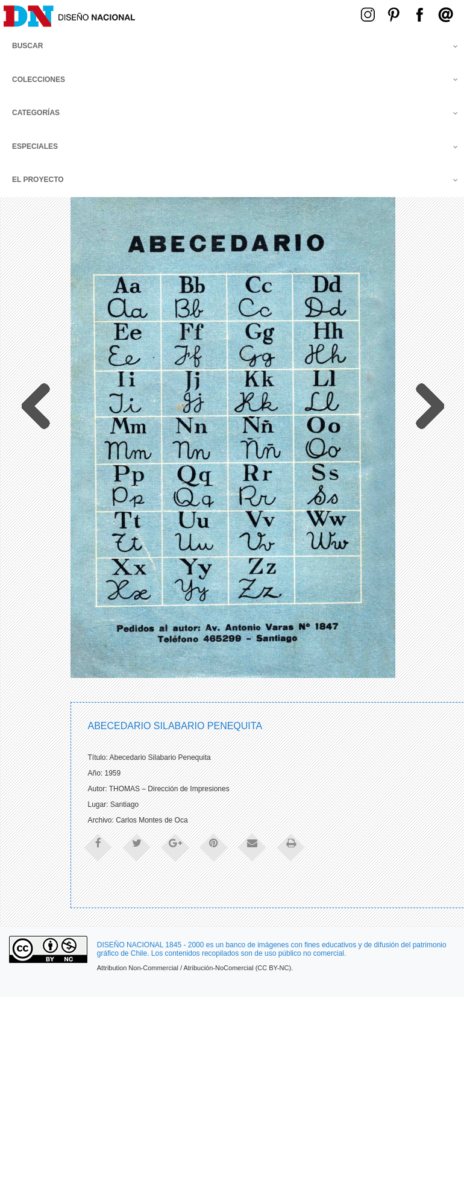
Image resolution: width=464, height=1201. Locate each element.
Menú (267, 13)
